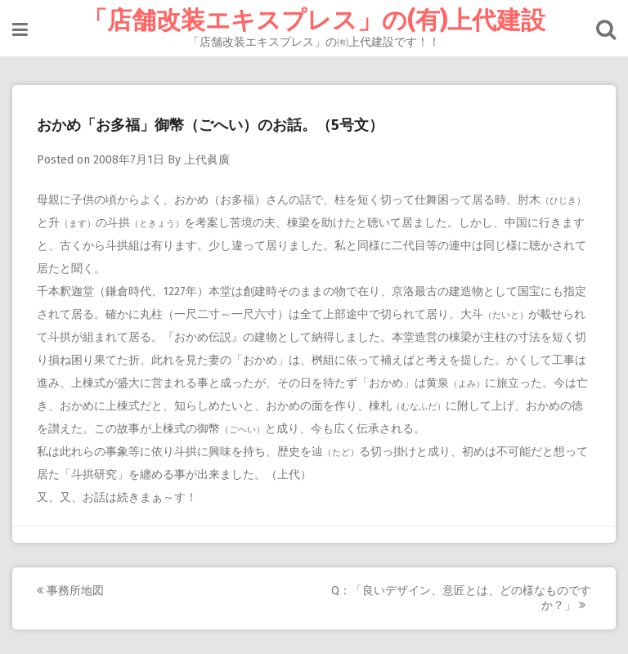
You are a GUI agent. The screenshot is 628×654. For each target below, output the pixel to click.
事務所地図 (70, 591)
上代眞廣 (207, 160)
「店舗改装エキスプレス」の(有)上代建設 (314, 20)
